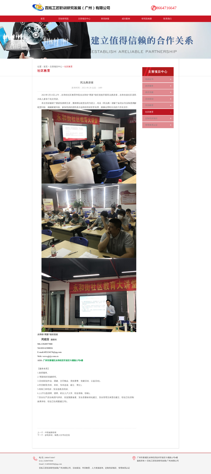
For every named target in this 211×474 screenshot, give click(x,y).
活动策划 (160, 97)
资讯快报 (105, 18)
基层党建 (160, 91)
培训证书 (160, 79)
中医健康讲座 (50, 432)
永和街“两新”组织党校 (47, 334)
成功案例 (126, 18)
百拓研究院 (63, 18)
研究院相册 (147, 18)
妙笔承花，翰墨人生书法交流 (57, 435)
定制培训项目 (160, 116)
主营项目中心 (84, 18)
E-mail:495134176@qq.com (49, 352)
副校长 (47, 339)
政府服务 (160, 85)
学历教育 (160, 104)
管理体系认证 (160, 122)
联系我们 (167, 18)
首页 (43, 18)
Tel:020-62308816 (45, 348)
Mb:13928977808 (44, 344)
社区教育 (160, 110)
